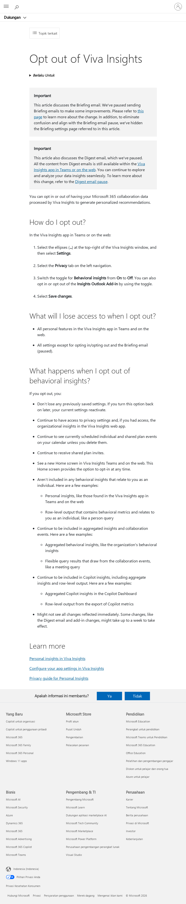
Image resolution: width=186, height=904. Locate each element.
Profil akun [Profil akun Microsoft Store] (72, 721)
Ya (109, 696)
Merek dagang (85, 895)
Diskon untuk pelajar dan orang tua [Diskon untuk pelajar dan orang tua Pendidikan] (147, 769)
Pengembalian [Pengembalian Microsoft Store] (74, 737)
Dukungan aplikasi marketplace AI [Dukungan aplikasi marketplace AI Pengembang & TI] (86, 815)
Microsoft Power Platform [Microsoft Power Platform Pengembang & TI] (81, 839)
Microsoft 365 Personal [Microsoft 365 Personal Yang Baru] (20, 753)
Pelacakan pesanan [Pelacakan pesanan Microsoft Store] (77, 745)
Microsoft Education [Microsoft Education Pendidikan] (138, 721)
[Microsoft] (93, 4)
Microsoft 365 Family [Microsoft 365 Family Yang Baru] (18, 745)
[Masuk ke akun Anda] (178, 7)
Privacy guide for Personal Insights (58, 678)
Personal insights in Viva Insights (57, 658)
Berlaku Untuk (43, 75)
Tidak (137, 696)
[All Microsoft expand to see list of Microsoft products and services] (6, 7)
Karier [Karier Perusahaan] (129, 799)
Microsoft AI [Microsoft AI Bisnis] (13, 799)
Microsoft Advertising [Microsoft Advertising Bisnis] (19, 839)
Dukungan (12, 17)
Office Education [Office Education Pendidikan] (135, 753)
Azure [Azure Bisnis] (9, 815)
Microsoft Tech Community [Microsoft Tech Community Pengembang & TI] (82, 823)
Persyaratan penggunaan (59, 895)
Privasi (37, 895)
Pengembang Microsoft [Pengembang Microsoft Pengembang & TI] (80, 799)
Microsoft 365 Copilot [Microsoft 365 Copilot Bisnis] (19, 847)
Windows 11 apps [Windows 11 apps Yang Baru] (16, 761)
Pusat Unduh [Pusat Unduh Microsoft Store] (73, 729)
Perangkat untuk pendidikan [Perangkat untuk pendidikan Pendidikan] (142, 729)
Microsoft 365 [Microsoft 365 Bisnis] (14, 831)
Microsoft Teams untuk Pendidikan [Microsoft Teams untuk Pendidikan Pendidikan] (146, 737)
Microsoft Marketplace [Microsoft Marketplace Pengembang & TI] (79, 831)
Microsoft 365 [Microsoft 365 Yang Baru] (14, 737)
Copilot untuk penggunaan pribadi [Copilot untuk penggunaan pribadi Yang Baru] (26, 729)
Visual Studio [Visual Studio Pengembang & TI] (74, 855)
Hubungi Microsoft (18, 895)
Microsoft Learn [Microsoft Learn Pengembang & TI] (75, 807)
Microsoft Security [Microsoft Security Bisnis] (17, 807)
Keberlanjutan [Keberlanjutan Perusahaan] (134, 839)
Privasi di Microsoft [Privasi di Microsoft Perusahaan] (137, 823)
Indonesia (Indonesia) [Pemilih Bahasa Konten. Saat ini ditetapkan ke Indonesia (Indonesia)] (26, 869)
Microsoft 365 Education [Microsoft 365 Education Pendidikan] (140, 745)
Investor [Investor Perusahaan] (131, 831)
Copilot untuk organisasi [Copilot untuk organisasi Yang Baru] (20, 721)
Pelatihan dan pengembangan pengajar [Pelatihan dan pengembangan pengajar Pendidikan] (149, 761)
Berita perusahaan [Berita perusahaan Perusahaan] (137, 815)
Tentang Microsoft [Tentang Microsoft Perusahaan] (137, 807)
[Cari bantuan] (17, 6)
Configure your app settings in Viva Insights (66, 668)
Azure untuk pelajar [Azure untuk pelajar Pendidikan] (137, 777)
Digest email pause (91, 181)
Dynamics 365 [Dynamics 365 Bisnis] (14, 823)
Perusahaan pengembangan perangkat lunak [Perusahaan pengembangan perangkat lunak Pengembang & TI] (92, 847)
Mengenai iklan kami (110, 895)
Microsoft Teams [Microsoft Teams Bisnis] (16, 855)
